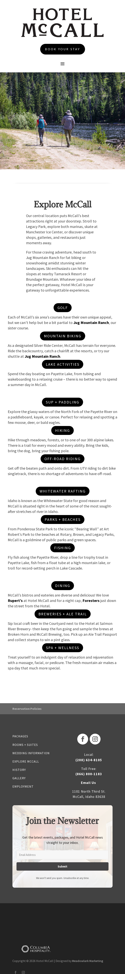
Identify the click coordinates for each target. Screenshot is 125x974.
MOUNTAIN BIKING (62, 335)
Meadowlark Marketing (87, 961)
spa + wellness (62, 647)
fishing (62, 547)
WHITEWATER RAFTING (63, 491)
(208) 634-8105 (89, 760)
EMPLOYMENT (23, 786)
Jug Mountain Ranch (91, 322)
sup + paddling (62, 402)
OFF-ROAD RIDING (62, 458)
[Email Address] (62, 854)
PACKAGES (20, 736)
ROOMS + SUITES (25, 745)
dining (62, 585)
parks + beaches (63, 519)
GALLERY (19, 778)
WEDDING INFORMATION (31, 753)
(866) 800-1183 (89, 774)
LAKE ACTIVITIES (62, 364)
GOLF (62, 307)
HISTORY (19, 770)
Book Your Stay (62, 49)
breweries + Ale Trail (62, 613)
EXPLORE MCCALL (25, 761)
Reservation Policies (27, 709)
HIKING (62, 430)
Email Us (88, 782)
